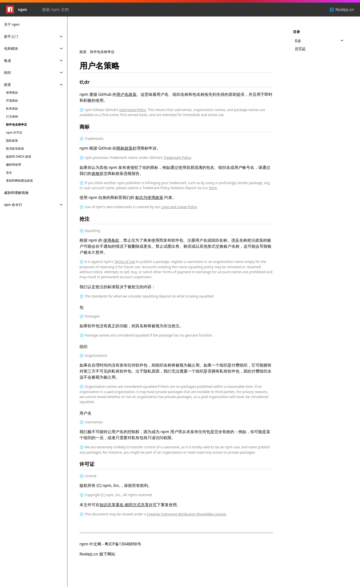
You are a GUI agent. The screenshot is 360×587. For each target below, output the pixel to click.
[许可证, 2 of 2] (319, 49)
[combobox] (69, 10)
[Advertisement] (176, 38)
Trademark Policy (177, 157)
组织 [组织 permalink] (87, 346)
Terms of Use (124, 261)
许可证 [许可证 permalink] (90, 464)
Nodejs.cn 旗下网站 (97, 554)
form (213, 187)
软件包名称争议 (102, 51)
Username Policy (132, 109)
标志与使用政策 (149, 197)
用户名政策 (126, 94)
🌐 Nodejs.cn (341, 9)
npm (16, 10)
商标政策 (124, 148)
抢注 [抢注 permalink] (88, 218)
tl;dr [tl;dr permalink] (88, 82)
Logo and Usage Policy (179, 206)
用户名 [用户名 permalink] (89, 413)
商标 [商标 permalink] (88, 126)
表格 (96, 173)
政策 (83, 51)
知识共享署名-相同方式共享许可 (128, 504)
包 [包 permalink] (85, 307)
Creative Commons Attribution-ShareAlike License (186, 514)
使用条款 (111, 240)
